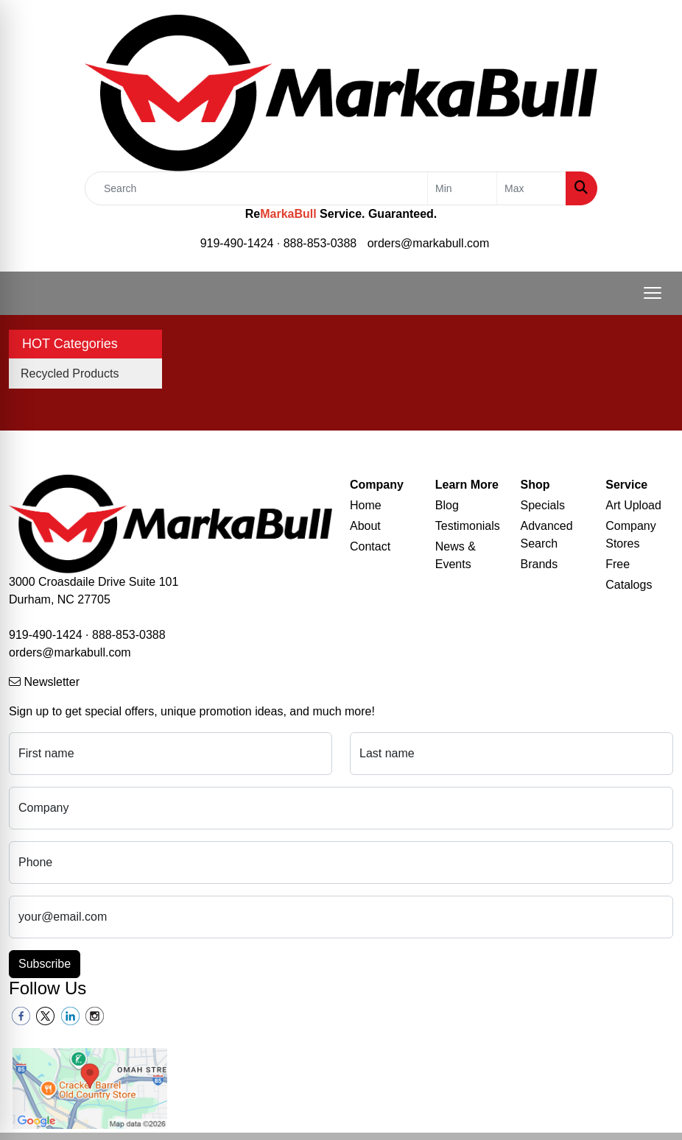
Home (366, 505)
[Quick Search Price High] (531, 188)
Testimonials (467, 526)
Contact (370, 546)
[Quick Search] (256, 188)
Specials (543, 505)
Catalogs (628, 584)
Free (617, 564)
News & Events (455, 555)
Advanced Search (547, 535)
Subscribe (44, 963)
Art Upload (633, 505)
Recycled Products (70, 373)
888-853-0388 (320, 243)
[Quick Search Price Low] (462, 188)
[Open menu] (652, 293)
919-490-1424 (237, 243)
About (365, 526)
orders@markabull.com (429, 243)
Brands (539, 564)
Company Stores (630, 535)
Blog (447, 505)
